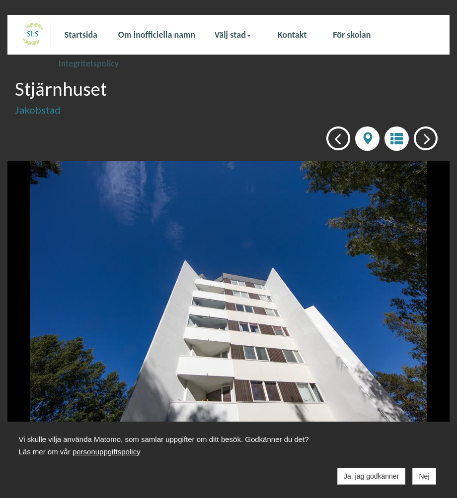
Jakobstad (38, 110)
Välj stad (233, 34)
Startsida (81, 34)
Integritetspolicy (89, 63)
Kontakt (292, 34)
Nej (424, 476)
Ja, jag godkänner (371, 476)
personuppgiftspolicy (107, 451)
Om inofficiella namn (156, 34)
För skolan (352, 34)
